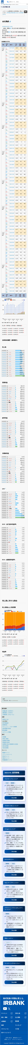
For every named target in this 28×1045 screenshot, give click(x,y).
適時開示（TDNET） (8, 712)
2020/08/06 (11, 138)
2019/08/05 (11, 119)
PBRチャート (5, 758)
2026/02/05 (11, 284)
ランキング (18, 1025)
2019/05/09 (11, 109)
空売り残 (21, 1013)
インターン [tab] (8, 942)
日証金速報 (5, 747)
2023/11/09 (12, 229)
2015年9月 (4, 356)
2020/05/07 (11, 135)
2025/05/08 (11, 271)
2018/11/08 (12, 99)
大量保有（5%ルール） (8, 714)
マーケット (7, 1013)
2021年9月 (4, 366)
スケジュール (4, 1029)
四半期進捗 (5, 723)
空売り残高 (5, 738)
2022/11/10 (12, 203)
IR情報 (4, 737)
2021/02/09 (11, 151)
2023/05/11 (12, 216)
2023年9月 (4, 370)
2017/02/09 (11, 48)
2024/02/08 (11, 232)
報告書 (17, 1021)
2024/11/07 (12, 262)
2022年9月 (4, 368)
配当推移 (4, 730)
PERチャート (5, 756)
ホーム (2, 4)
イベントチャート (7, 754)
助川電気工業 (7, 4)
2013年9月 (4, 352)
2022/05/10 (11, 190)
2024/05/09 (11, 242)
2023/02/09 (11, 206)
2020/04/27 (11, 132)
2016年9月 (4, 357)
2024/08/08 (11, 245)
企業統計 (7, 1021)
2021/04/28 (11, 158)
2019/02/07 (11, 103)
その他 (17, 1029)
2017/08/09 (11, 57)
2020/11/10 (12, 148)
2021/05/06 (11, 161)
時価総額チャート (7, 760)
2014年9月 (4, 354)
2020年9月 (4, 365)
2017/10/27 (11, 64)
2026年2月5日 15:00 (7, 26)
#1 (5, 488)
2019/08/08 (11, 112)
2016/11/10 (12, 51)
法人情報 (21, 1017)
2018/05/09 (11, 83)
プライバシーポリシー (17, 1039)
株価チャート (6, 752)
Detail (14, 798)
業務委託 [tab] (13, 783)
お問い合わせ (9, 1037)
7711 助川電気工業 (5, 7)
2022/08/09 (11, 193)
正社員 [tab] (7, 783)
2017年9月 (4, 359)
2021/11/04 (12, 174)
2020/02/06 (11, 125)
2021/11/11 (12, 177)
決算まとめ (5, 719)
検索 (2, 1025)
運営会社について (17, 1037)
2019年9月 (4, 363)
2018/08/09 (11, 86)
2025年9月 (4, 374)
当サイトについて (6, 1032)
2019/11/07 (12, 122)
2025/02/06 (11, 265)
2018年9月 (4, 361)
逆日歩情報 (5, 746)
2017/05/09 (11, 54)
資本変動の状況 (6, 728)
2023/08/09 (11, 219)
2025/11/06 (12, 281)
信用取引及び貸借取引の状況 (10, 744)
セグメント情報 (6, 732)
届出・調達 (7, 1017)
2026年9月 (4, 376)
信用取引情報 (6, 740)
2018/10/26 (11, 96)
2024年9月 (4, 372)
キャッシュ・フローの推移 (9, 726)
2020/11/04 (12, 145)
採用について (7, 1039)
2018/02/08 (11, 73)
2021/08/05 (11, 164)
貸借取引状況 (6, 742)
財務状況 (4, 724)
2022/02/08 (11, 180)
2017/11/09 (12, 67)
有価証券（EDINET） (8, 711)
